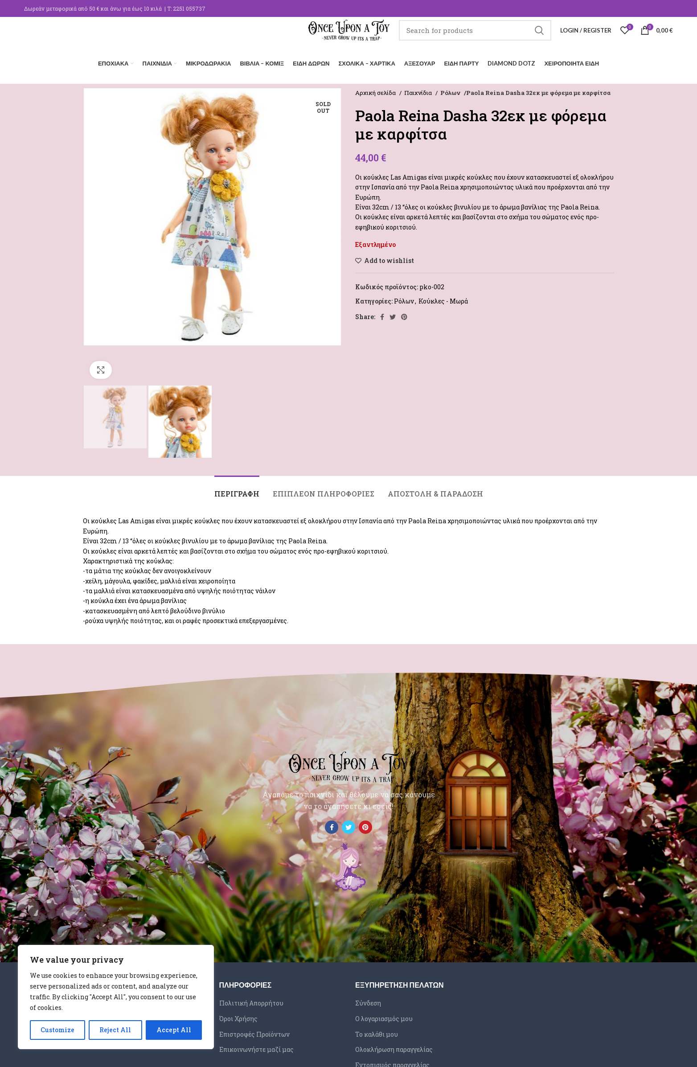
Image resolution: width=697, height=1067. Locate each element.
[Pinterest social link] (404, 314)
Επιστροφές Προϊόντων (254, 1031)
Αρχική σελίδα (376, 90)
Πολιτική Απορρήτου (251, 1000)
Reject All (115, 1030)
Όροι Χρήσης (238, 1016)
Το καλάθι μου (376, 1031)
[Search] (486, 38)
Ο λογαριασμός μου (384, 1016)
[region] (116, 997)
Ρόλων (450, 90)
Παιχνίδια (418, 90)
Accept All (173, 1030)
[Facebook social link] (382, 314)
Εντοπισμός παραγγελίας (392, 1062)
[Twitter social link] (392, 314)
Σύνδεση (368, 1000)
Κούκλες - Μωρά (443, 298)
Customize (57, 1030)
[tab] (236, 486)
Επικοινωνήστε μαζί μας (256, 1046)
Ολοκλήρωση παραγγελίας (394, 1046)
